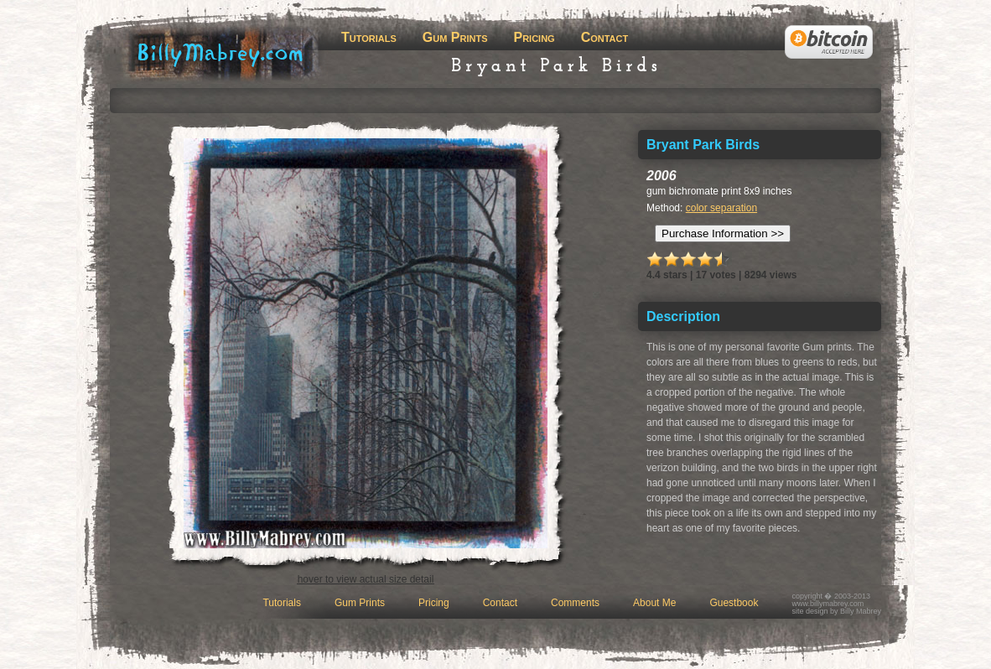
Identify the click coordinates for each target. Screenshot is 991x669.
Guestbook (733, 603)
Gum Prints (455, 37)
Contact (605, 37)
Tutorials (369, 37)
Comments (575, 603)
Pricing (533, 37)
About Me (654, 603)
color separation (721, 208)
